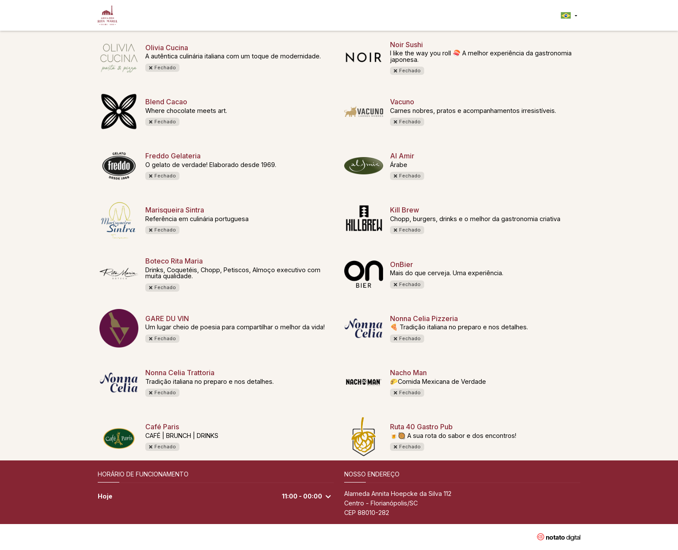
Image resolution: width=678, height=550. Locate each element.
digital (563, 537)
